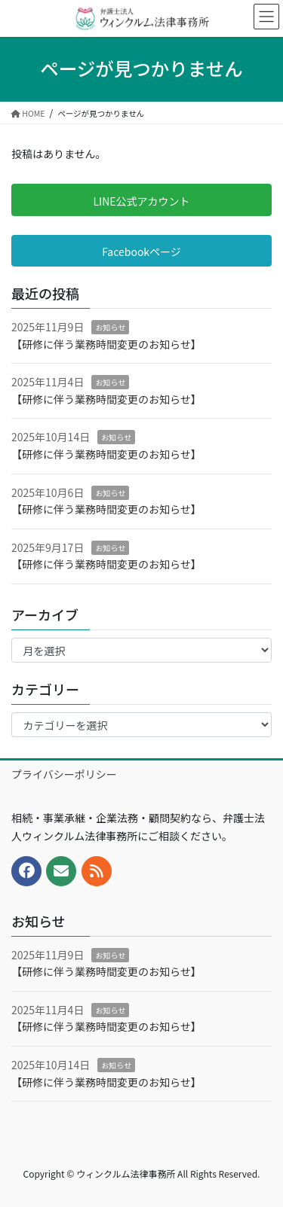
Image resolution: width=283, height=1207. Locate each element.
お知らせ (110, 327)
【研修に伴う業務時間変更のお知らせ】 (106, 344)
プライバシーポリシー (64, 774)
